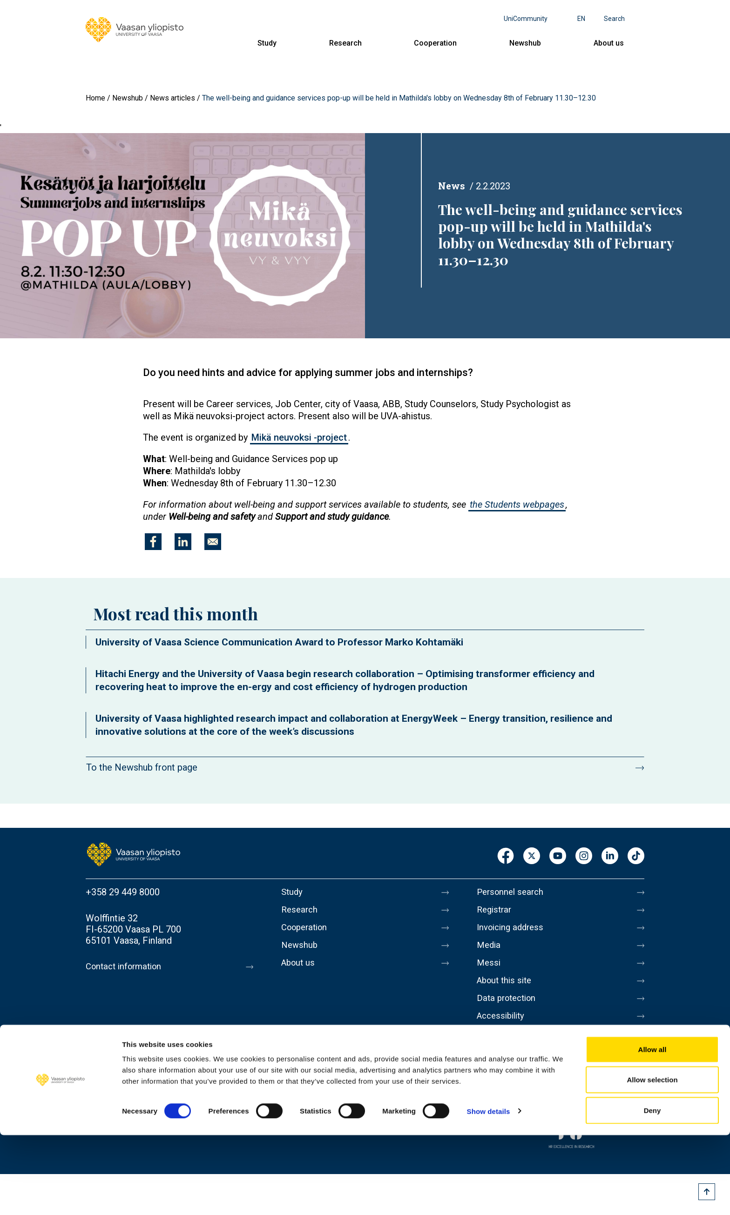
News (451, 186)
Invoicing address (513, 931)
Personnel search (512, 892)
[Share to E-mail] (212, 541)
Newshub (525, 43)
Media (489, 950)
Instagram (583, 856)
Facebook (505, 856)
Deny (652, 1190)
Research (345, 43)
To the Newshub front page (141, 767)
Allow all (652, 1129)
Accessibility (503, 1028)
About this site (506, 989)
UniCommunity (525, 18)
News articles (172, 98)
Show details (488, 1191)
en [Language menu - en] (581, 18)
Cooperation (435, 43)
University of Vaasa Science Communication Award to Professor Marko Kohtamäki (279, 642)
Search (614, 18)
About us (609, 43)
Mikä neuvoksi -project (299, 437)
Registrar (495, 911)
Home (95, 98)
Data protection (509, 1009)
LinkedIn (610, 856)
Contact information (127, 966)
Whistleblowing (508, 1048)
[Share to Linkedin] (183, 541)
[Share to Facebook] (153, 541)
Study (267, 43)
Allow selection (652, 1160)
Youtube (557, 856)
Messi (489, 970)
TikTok (636, 856)
